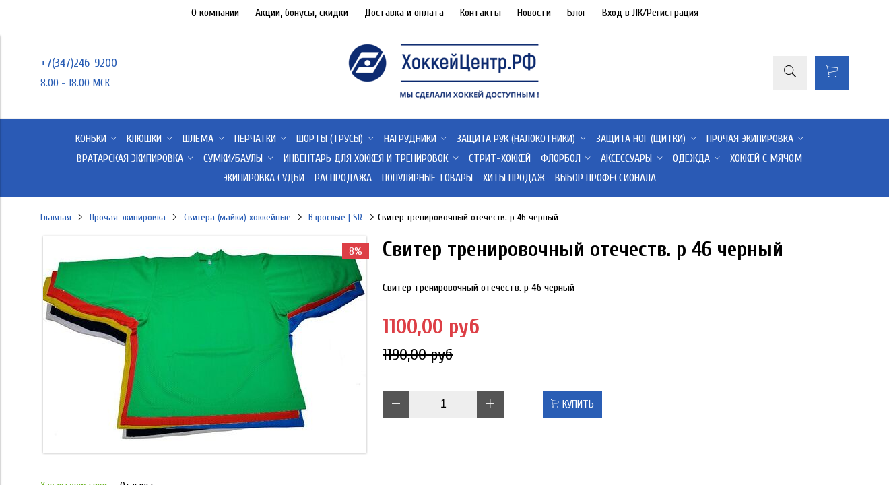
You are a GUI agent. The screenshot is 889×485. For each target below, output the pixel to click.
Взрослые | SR (335, 217)
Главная (55, 217)
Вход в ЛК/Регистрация (650, 13)
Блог (576, 13)
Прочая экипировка (128, 217)
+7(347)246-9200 (78, 63)
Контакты (480, 13)
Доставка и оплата (404, 13)
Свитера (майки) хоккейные (237, 217)
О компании (215, 13)
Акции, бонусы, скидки (301, 13)
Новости (534, 13)
